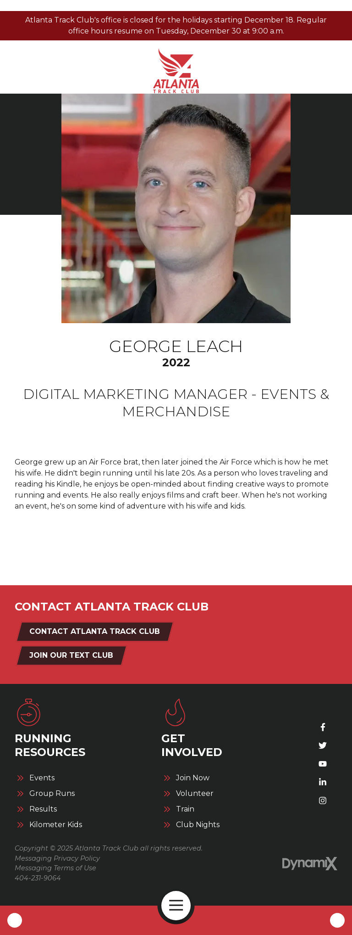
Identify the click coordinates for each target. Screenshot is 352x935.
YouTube (323, 764)
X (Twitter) (323, 745)
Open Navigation (180, 906)
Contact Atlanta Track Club (94, 631)
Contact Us (337, 920)
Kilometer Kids (55, 825)
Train (185, 809)
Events (42, 778)
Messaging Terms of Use (55, 868)
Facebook (323, 727)
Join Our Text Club (71, 655)
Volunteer (195, 793)
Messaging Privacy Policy (57, 858)
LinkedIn (323, 782)
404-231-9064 (38, 878)
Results (43, 809)
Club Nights (198, 825)
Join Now (192, 778)
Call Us (14, 920)
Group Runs (52, 793)
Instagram (323, 800)
